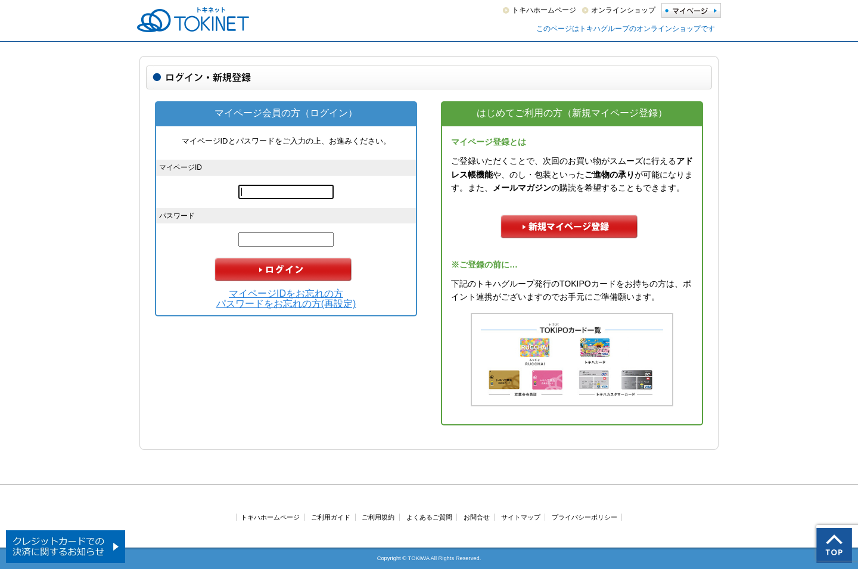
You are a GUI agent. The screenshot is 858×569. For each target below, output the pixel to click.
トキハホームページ (544, 10)
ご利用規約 (378, 517)
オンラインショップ (623, 10)
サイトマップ (520, 517)
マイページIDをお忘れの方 (286, 293)
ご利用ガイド (330, 517)
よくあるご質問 (429, 517)
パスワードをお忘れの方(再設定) (286, 304)
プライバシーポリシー (584, 517)
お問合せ (477, 517)
